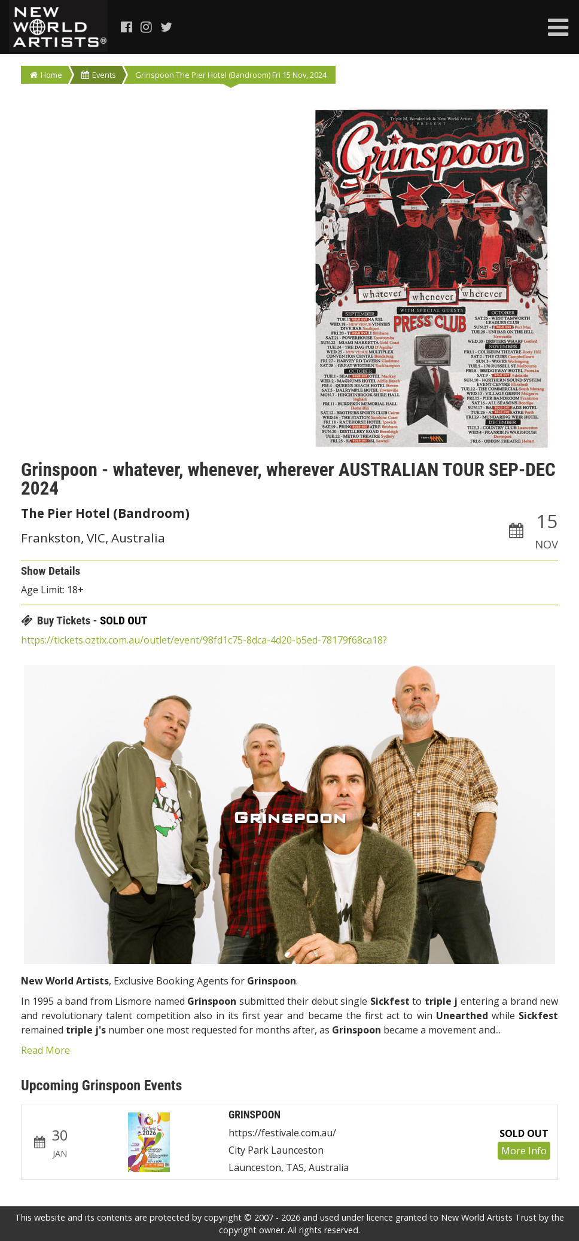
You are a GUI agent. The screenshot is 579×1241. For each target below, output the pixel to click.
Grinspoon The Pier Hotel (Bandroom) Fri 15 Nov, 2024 (231, 74)
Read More (45, 1050)
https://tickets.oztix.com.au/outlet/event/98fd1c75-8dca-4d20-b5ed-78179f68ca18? (204, 640)
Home (46, 74)
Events (98, 74)
